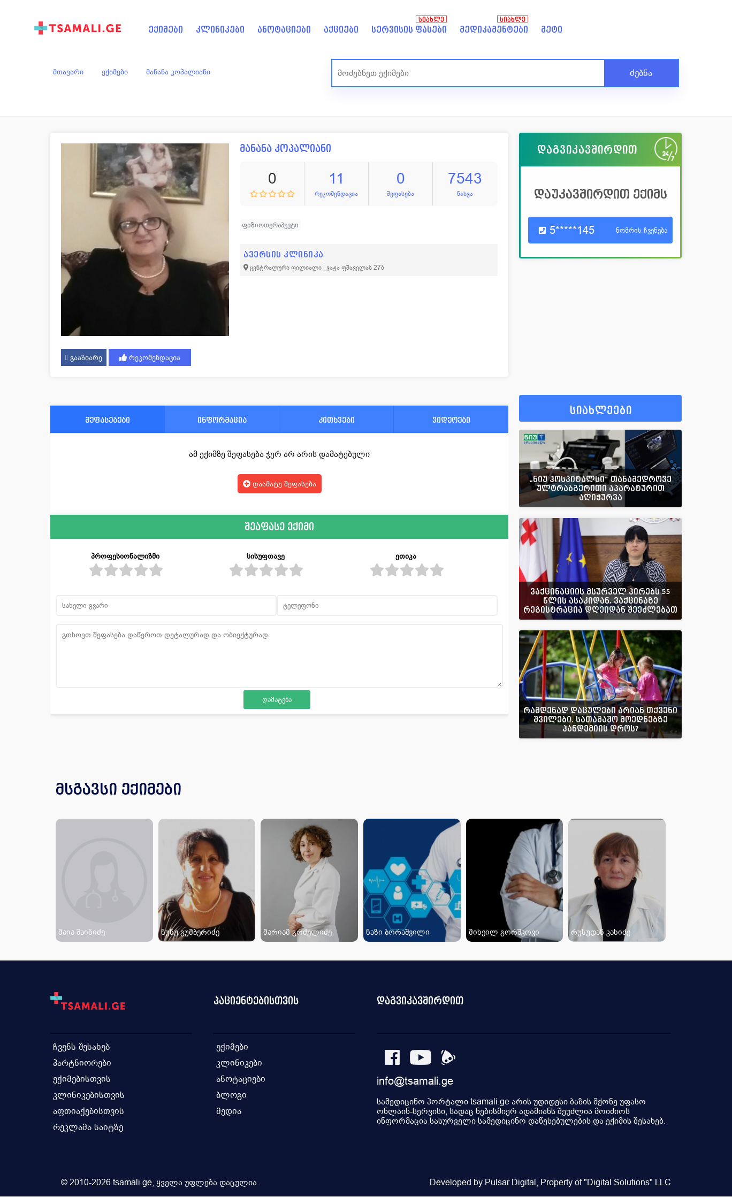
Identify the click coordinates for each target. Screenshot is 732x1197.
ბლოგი (231, 1095)
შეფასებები (107, 420)
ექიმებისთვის (82, 1079)
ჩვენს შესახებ (81, 1047)
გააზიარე (83, 357)
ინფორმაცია (222, 420)
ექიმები (165, 29)
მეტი (551, 29)
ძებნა (641, 73)
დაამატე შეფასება (279, 483)
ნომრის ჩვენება (641, 230)
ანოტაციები (284, 29)
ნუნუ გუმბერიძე (190, 931)
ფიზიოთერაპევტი (270, 225)
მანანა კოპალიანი (178, 71)
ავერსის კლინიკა (283, 254)
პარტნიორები (82, 1063)
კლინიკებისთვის (89, 1095)
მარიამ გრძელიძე (297, 931)
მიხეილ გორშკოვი (504, 931)
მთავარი (68, 71)
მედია (228, 1111)
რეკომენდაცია (149, 357)
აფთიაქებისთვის (88, 1111)
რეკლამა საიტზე (88, 1127)
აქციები (341, 29)
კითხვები (336, 420)
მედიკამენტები (494, 29)
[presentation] (658, 802)
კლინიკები (220, 29)
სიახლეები (601, 410)
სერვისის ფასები (409, 29)
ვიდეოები (451, 420)
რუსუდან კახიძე (600, 931)
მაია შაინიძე (81, 931)
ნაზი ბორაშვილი (398, 931)
